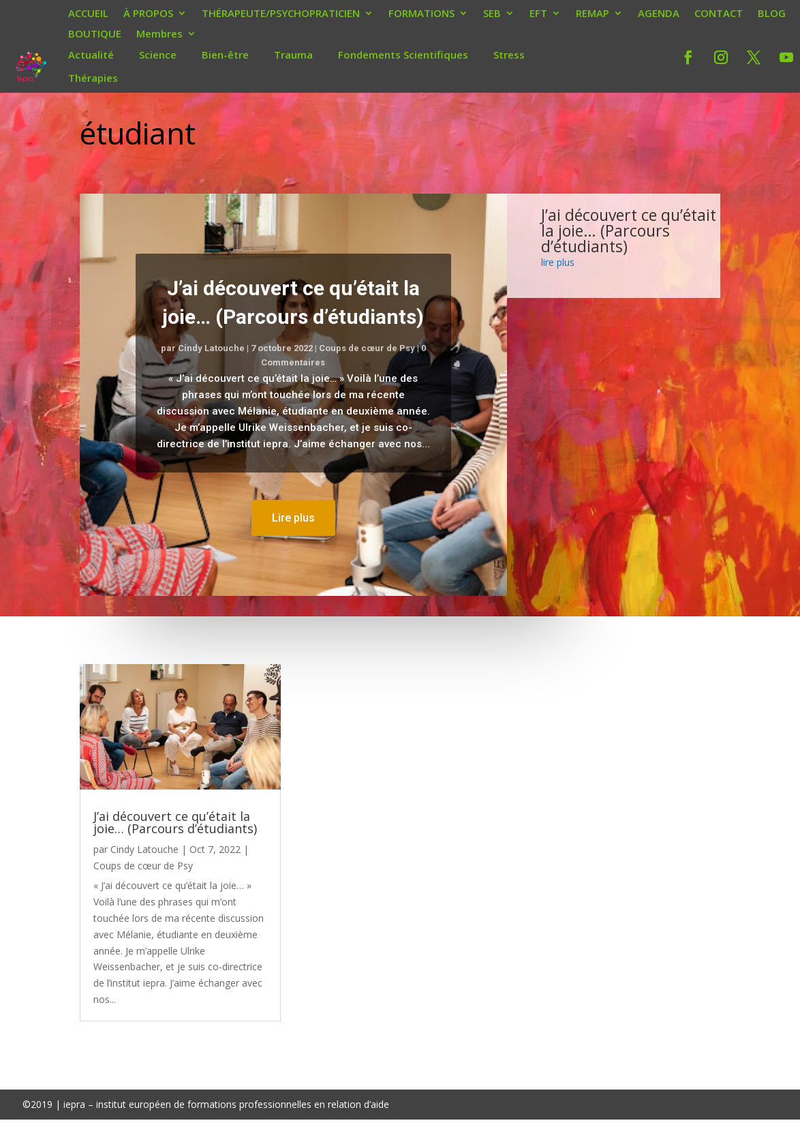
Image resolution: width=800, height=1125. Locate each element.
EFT (538, 14)
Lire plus (293, 517)
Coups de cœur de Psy (367, 348)
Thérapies (93, 78)
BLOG (772, 14)
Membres (159, 34)
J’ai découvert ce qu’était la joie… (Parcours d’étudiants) (628, 230)
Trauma (293, 54)
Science (157, 54)
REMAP (592, 14)
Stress (509, 54)
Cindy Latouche (211, 348)
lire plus (557, 262)
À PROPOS (148, 14)
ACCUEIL (88, 14)
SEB (492, 14)
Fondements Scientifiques (403, 54)
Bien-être (225, 54)
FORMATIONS (421, 14)
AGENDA (658, 14)
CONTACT (718, 14)
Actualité (91, 54)
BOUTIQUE (94, 34)
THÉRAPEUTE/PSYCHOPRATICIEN (281, 14)
